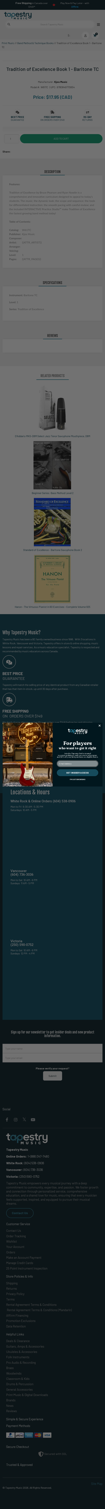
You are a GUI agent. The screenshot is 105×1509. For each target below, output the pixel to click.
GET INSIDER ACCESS (77, 772)
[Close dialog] (99, 725)
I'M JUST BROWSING (77, 779)
